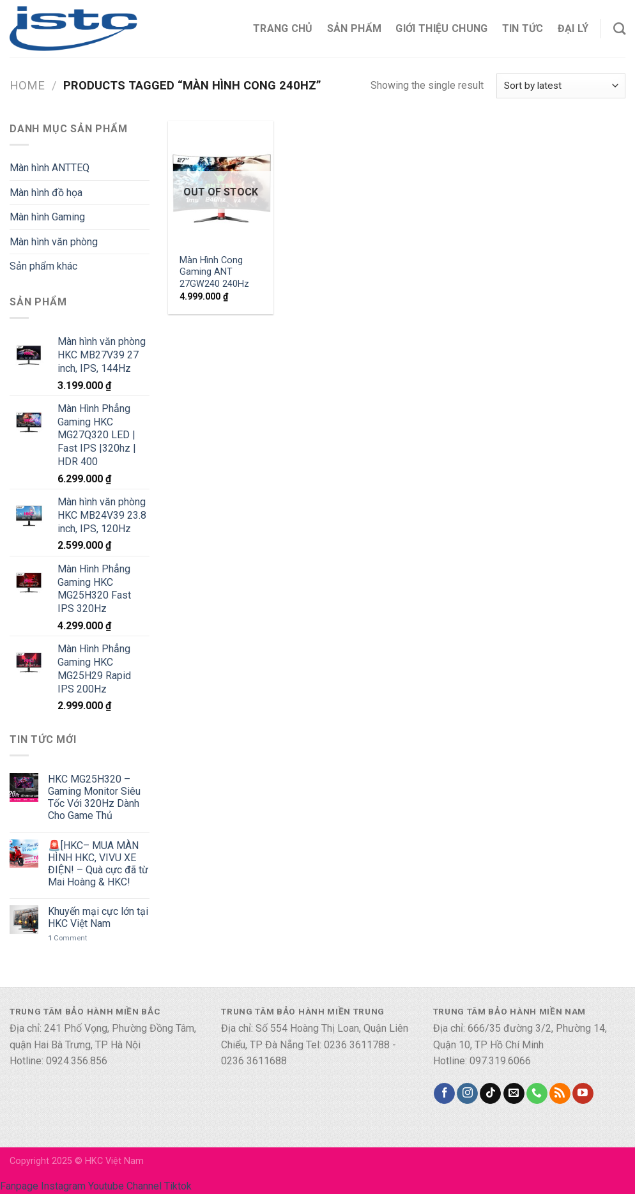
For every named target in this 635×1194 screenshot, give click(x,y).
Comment (67, 938)
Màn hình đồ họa (46, 193)
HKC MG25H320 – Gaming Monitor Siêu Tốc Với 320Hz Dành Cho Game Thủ (94, 797)
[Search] (619, 28)
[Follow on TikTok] (490, 1094)
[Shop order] (560, 85)
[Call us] (536, 1094)
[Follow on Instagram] (467, 1094)
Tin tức (523, 28)
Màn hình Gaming (47, 217)
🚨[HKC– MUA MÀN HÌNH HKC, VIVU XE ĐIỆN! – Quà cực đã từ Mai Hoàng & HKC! (98, 864)
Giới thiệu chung (441, 28)
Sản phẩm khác (43, 266)
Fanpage (19, 1186)
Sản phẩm (354, 28)
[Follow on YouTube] (582, 1094)
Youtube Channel (125, 1186)
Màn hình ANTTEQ (49, 168)
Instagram (63, 1186)
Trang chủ (283, 28)
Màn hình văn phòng (54, 242)
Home (27, 85)
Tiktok (178, 1186)
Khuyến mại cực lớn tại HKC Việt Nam (98, 917)
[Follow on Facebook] (444, 1094)
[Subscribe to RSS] (559, 1094)
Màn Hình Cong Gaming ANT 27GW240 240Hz (214, 272)
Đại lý (573, 28)
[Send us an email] (513, 1094)
